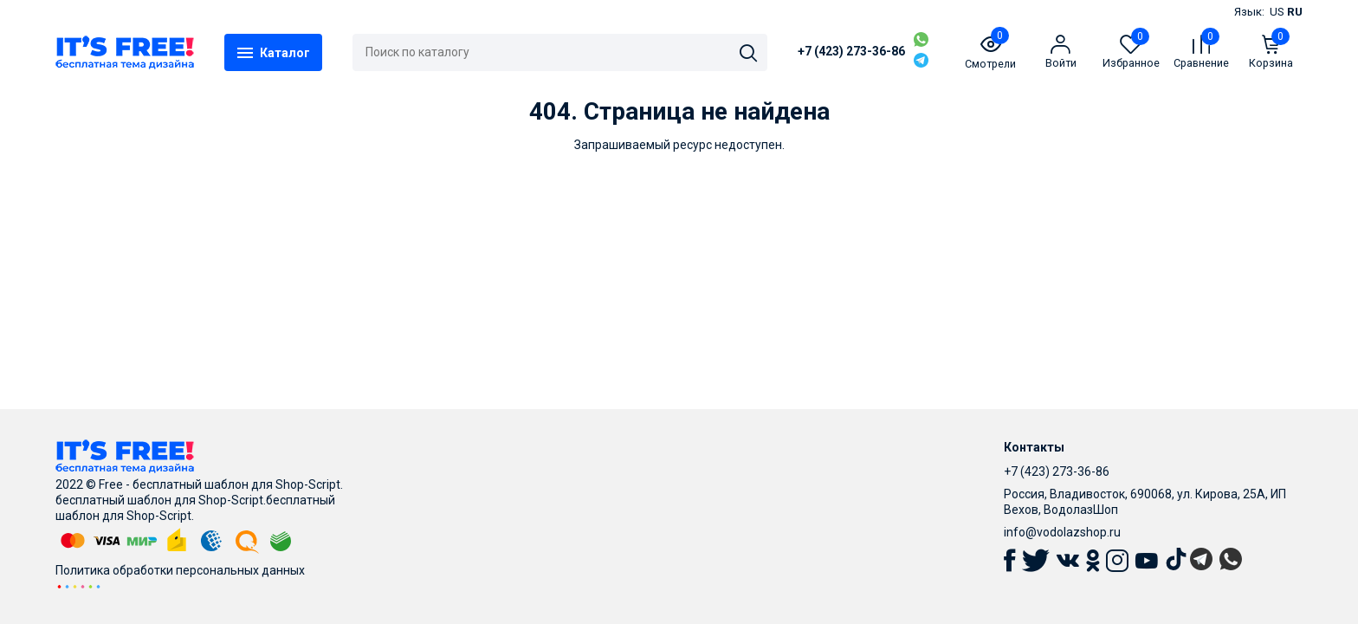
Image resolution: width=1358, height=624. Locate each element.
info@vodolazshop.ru (1062, 532)
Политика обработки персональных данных (180, 570)
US (1277, 11)
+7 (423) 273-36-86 (851, 51)
